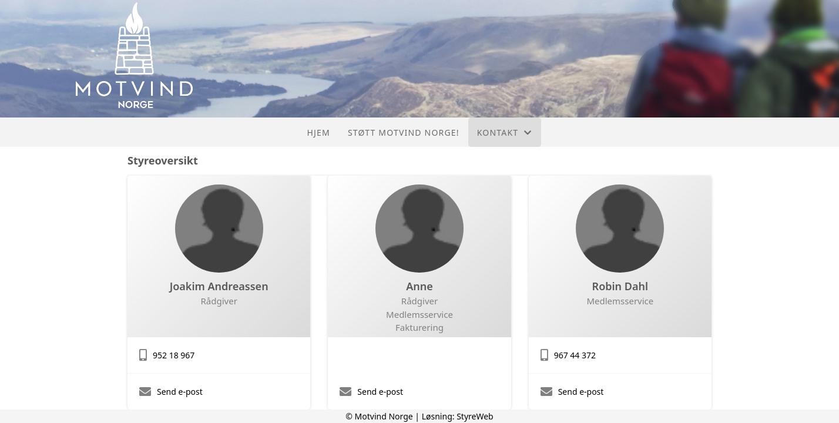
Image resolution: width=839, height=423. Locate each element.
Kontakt (504, 132)
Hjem (318, 132)
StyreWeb (475, 416)
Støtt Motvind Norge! (403, 132)
